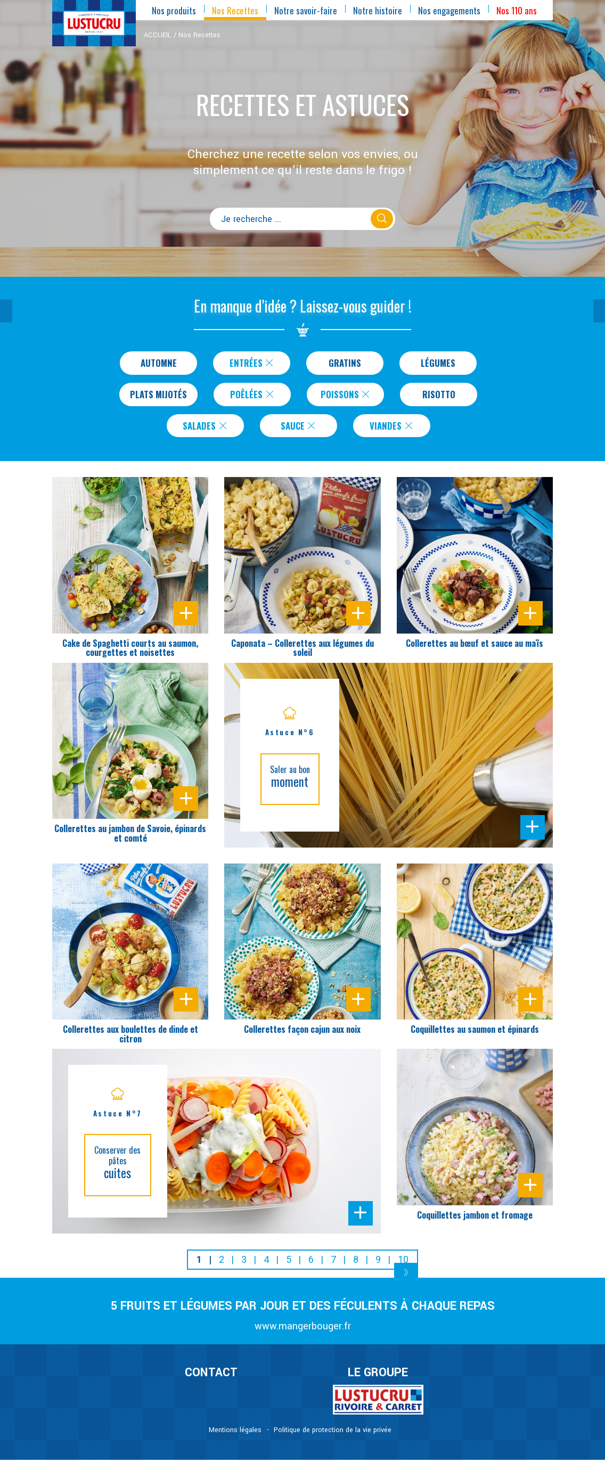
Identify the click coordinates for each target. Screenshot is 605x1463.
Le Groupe (378, 1375)
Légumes (438, 363)
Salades (205, 428)
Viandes (392, 428)
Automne (158, 363)
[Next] (406, 1276)
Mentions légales (235, 1433)
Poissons (347, 395)
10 (403, 1262)
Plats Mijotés (158, 395)
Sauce (298, 428)
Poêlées (254, 395)
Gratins (345, 363)
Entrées (252, 363)
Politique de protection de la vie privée (332, 1433)
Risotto (440, 395)
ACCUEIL (157, 35)
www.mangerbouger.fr (303, 1329)
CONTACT (211, 1375)
